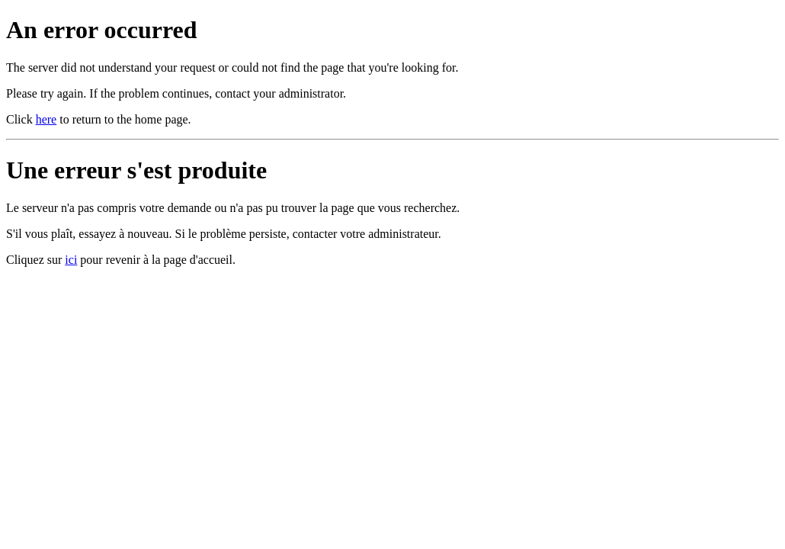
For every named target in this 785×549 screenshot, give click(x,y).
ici (71, 259)
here (46, 119)
